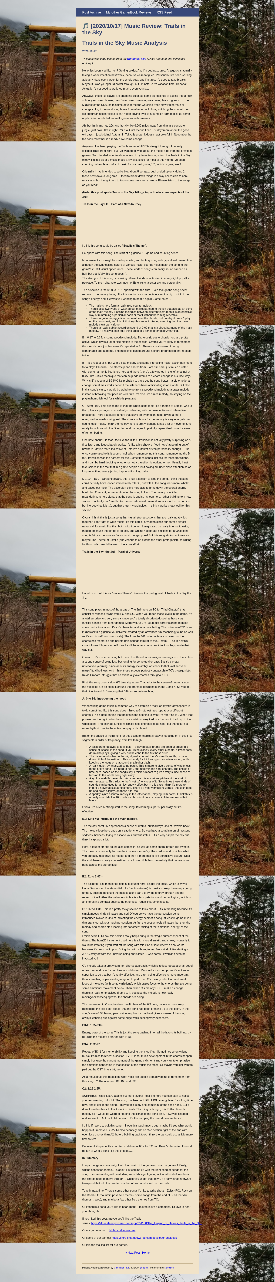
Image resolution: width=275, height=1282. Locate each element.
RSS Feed (164, 12)
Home (146, 1252)
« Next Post (132, 1252)
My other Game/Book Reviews (128, 12)
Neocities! (169, 1267)
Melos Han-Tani (121, 1267)
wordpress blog (136, 58)
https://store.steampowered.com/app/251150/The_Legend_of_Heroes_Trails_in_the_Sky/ (147, 1223)
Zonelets (144, 1267)
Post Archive (91, 12)
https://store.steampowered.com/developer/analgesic (144, 1237)
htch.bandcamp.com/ (122, 1230)
